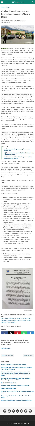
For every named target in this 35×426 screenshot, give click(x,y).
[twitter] (11, 332)
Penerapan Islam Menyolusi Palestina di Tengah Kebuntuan (16, 400)
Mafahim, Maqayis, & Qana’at (8, 388)
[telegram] (30, 332)
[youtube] (13, 411)
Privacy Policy (28, 418)
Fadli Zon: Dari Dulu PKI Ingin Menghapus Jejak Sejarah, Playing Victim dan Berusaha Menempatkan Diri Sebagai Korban (15, 373)
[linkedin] (21, 411)
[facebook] (4, 332)
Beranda (5, 418)
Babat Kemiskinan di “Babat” (8, 382)
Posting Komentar (5, 22)
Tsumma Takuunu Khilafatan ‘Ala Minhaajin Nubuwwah (15, 385)
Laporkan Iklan (19, 418)
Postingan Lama (28, 355)
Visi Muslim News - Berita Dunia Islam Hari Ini (19, 423)
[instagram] (17, 411)
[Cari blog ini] (33, 2)
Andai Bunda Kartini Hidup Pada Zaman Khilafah (13, 364)
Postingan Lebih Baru (7, 355)
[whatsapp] (24, 332)
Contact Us (12, 418)
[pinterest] (17, 332)
